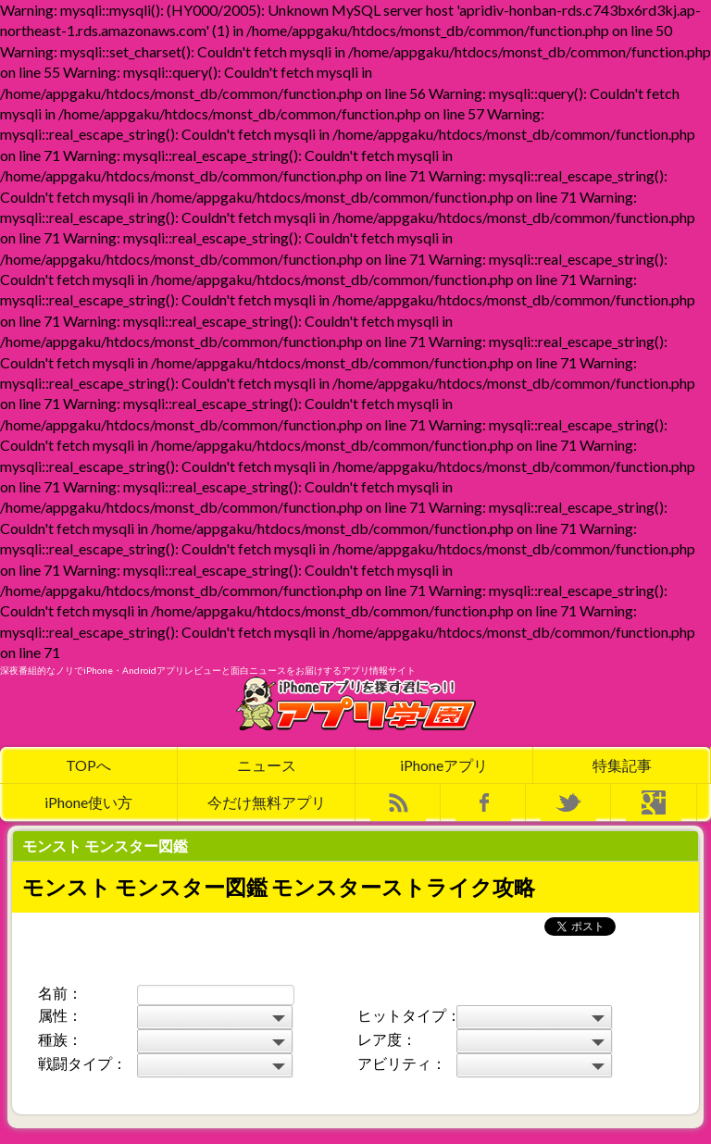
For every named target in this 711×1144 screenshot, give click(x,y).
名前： (60, 992)
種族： (60, 1039)
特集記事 (622, 765)
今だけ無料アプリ (266, 802)
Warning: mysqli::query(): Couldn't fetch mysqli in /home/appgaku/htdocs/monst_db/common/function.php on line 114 (534, 1041)
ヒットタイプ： (405, 1015)
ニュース (266, 765)
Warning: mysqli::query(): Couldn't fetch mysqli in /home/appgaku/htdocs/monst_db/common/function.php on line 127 (215, 1065)
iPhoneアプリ (444, 765)
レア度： (387, 1039)
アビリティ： (401, 1063)
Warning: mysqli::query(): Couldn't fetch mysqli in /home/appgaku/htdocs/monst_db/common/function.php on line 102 (215, 1041)
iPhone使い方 (88, 802)
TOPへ (88, 765)
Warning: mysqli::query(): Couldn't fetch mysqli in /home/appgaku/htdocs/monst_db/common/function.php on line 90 (534, 1017)
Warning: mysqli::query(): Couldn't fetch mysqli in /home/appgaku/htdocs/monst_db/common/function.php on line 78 (215, 1017)
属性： (60, 1015)
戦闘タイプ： (82, 1063)
